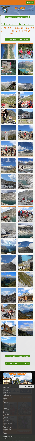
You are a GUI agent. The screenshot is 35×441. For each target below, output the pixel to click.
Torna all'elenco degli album (17, 39)
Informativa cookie (8, 437)
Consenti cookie (26, 386)
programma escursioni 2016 (17, 17)
